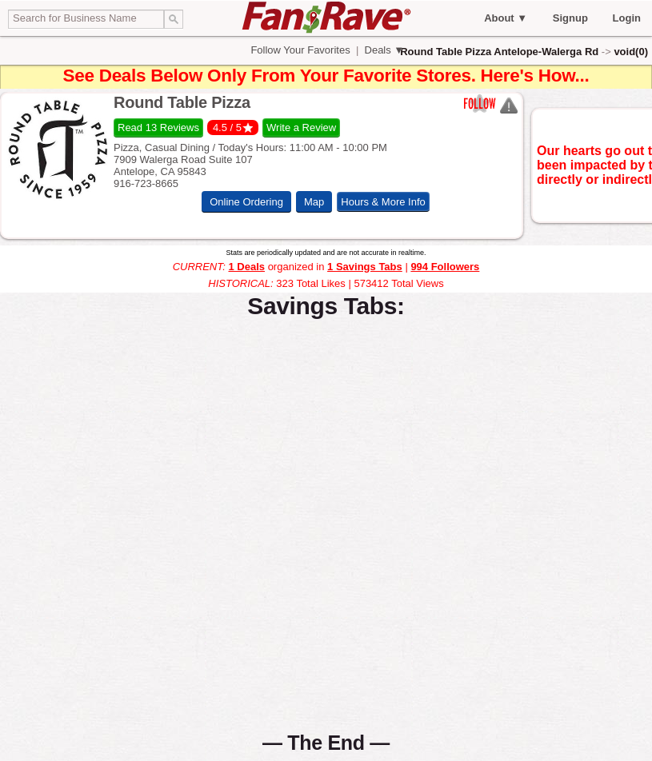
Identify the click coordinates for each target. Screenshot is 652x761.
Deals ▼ (383, 50)
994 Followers (444, 267)
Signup (570, 18)
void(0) (631, 52)
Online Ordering (246, 202)
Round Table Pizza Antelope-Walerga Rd (499, 52)
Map (314, 202)
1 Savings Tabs (364, 267)
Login (627, 18)
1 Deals (246, 267)
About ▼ (505, 18)
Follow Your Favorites (301, 50)
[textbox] (86, 19)
